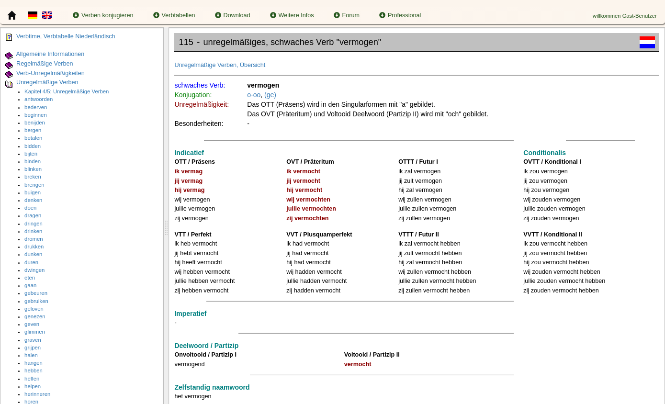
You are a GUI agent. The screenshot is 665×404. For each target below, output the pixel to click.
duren (31, 262)
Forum (347, 15)
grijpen (32, 347)
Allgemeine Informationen (50, 54)
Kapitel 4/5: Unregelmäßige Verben (66, 91)
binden (32, 161)
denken (33, 200)
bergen (32, 130)
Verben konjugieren (103, 15)
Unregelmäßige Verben (47, 82)
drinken (33, 231)
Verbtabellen (174, 15)
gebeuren (35, 293)
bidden (32, 146)
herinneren (37, 394)
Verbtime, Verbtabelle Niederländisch (65, 36)
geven (31, 324)
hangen (33, 363)
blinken (33, 169)
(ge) (270, 95)
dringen (33, 223)
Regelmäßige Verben (44, 63)
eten (29, 278)
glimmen (34, 332)
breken (32, 177)
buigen (32, 192)
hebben (33, 370)
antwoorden (38, 99)
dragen (32, 215)
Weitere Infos (292, 15)
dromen (33, 239)
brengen (34, 185)
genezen (34, 316)
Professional (400, 15)
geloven (34, 309)
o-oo (253, 95)
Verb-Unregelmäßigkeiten (50, 73)
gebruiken (36, 301)
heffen (31, 379)
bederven (35, 107)
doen (30, 208)
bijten (30, 154)
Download (232, 15)
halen (31, 355)
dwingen (34, 270)
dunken (33, 254)
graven (32, 340)
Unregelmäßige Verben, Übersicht (219, 65)
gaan (30, 285)
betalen (33, 138)
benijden (34, 122)
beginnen (35, 115)
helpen (32, 386)
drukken (34, 246)
